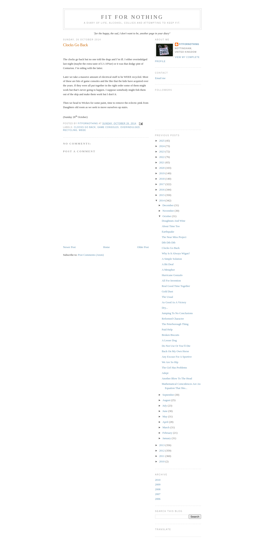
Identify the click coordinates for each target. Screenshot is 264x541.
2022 (162, 157)
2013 (162, 445)
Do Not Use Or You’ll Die (176, 345)
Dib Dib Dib (168, 242)
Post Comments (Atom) (91, 254)
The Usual (167, 296)
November (168, 210)
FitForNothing (189, 44)
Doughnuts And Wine (173, 220)
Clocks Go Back (171, 247)
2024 (162, 146)
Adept (165, 373)
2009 (158, 484)
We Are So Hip (170, 362)
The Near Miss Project (174, 237)
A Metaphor (168, 269)
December (168, 205)
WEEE (82, 130)
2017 (162, 184)
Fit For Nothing (132, 17)
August (166, 400)
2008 (158, 489)
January (167, 438)
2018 (162, 178)
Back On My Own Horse (175, 351)
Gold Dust (167, 291)
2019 (162, 173)
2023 (162, 151)
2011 (162, 456)
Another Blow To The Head (177, 378)
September (168, 394)
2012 (162, 450)
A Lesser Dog (169, 340)
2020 (162, 167)
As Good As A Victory (174, 302)
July (165, 405)
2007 (158, 494)
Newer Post (69, 247)
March (166, 427)
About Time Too (171, 226)
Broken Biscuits (170, 334)
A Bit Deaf (167, 264)
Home (106, 247)
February (167, 432)
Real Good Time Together (176, 286)
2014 (162, 200)
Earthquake (168, 231)
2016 (162, 189)
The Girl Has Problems (174, 367)
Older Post (143, 247)
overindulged (130, 127)
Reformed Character (173, 318)
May (165, 416)
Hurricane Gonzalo (172, 275)
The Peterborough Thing (175, 324)
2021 (162, 162)
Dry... (165, 307)
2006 (158, 498)
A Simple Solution (172, 258)
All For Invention (171, 280)
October (167, 216)
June (165, 411)
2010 (162, 461)
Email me (160, 78)
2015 (162, 195)
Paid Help (167, 329)
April (165, 421)
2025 (162, 140)
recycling (70, 130)
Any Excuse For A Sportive (177, 356)
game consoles (108, 127)
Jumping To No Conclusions (177, 313)
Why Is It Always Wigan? (176, 253)
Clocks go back (85, 127)
